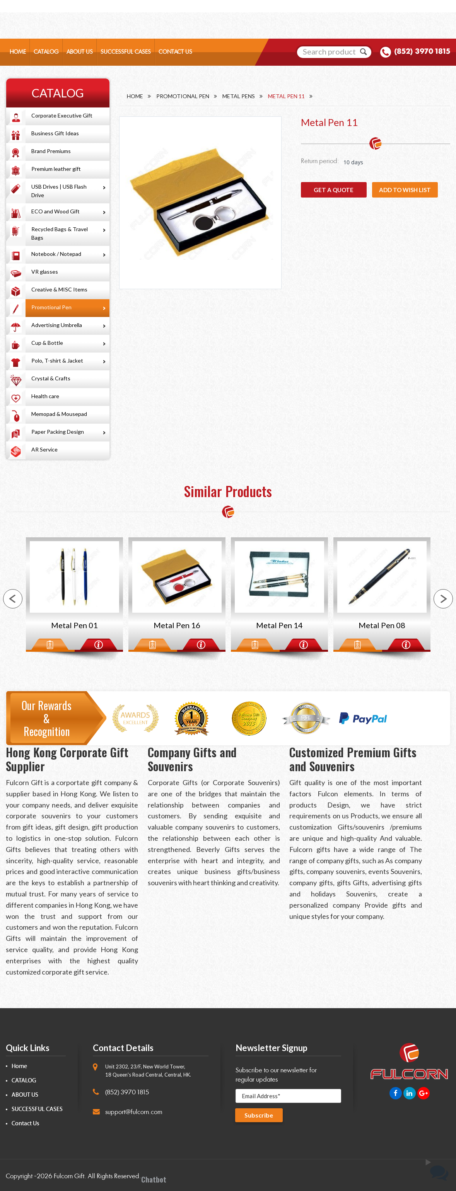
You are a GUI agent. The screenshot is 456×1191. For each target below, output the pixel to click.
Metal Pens (238, 96)
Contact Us (25, 1123)
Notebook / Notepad (56, 253)
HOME (18, 52)
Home (135, 96)
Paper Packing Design (57, 431)
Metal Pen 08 (382, 625)
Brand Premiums (51, 151)
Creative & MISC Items (59, 289)
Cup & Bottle (47, 342)
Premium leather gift (56, 168)
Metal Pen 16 (177, 625)
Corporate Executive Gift (61, 115)
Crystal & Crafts (50, 378)
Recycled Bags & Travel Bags (59, 233)
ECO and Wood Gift (55, 211)
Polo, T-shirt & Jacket (57, 360)
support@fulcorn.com (133, 1112)
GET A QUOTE (334, 189)
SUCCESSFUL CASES (126, 52)
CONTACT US (175, 52)
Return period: (320, 161)
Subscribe (259, 1115)
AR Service (44, 449)
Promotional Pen (51, 307)
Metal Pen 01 (74, 625)
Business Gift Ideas (55, 133)
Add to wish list (405, 189)
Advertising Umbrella (56, 325)
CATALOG (46, 52)
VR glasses (44, 271)
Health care (45, 396)
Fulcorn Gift (69, 1176)
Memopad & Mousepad (59, 414)
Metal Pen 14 (279, 625)
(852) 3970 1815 (422, 51)
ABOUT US (80, 52)
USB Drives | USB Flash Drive (59, 190)
